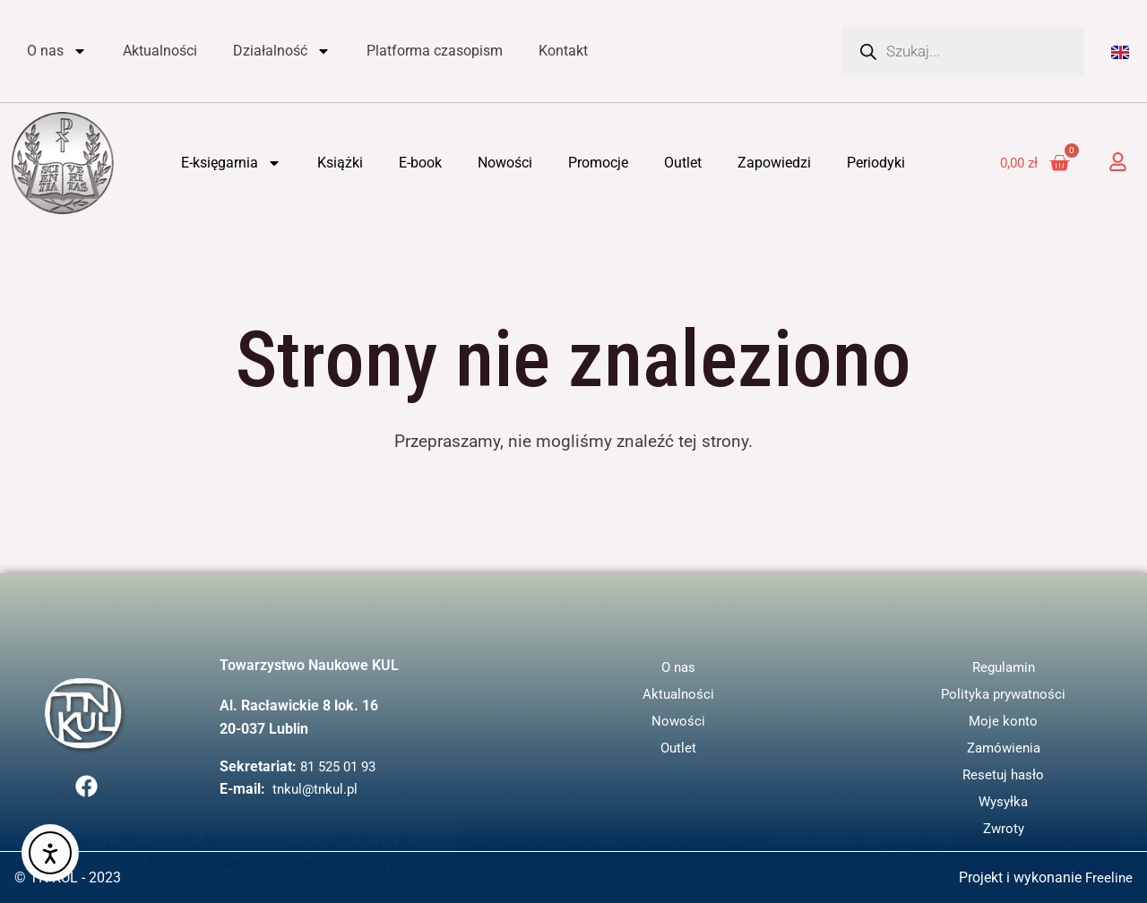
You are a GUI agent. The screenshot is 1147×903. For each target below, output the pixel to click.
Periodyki (876, 162)
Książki (340, 162)
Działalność (282, 51)
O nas (57, 51)
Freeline (1108, 877)
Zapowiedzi (774, 162)
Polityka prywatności (1003, 693)
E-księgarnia (231, 163)
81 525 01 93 (342, 766)
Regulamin (1004, 666)
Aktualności (160, 50)
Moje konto (1003, 720)
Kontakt (563, 50)
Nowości (505, 162)
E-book (420, 162)
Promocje (598, 162)
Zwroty (1003, 828)
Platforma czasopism (435, 50)
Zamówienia (1003, 747)
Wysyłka (1003, 801)
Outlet (683, 162)
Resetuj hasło (1003, 774)
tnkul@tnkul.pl (317, 788)
